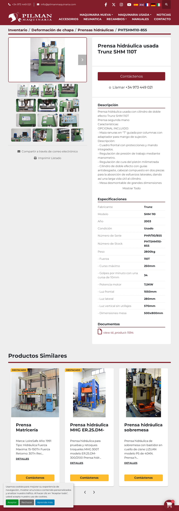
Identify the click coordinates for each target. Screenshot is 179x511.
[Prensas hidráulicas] (96, 30)
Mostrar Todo (132, 188)
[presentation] (85, 491)
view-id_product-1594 (116, 332)
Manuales (140, 19)
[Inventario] (17, 30)
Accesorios (68, 19)
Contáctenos (131, 76)
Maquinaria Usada (133, 14)
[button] (96, 15)
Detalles (22, 458)
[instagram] (119, 4)
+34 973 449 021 (21, 4)
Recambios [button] (116, 19)
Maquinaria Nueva (95, 14)
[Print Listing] (47, 158)
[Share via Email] (47, 151)
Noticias (164, 14)
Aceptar (12, 502)
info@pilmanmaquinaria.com (58, 4)
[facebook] (101, 4)
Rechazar (27, 502)
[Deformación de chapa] (52, 30)
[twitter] (110, 4)
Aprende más (45, 502)
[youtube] (128, 4)
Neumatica (92, 19)
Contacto (162, 19)
